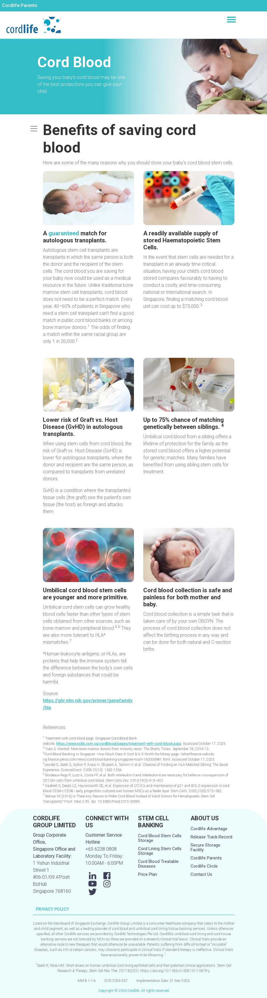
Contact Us (201, 874)
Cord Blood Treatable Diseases (158, 864)
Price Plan (147, 874)
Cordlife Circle (204, 866)
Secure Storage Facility (205, 847)
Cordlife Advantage (209, 828)
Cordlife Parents (19, 5)
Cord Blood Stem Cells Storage (160, 838)
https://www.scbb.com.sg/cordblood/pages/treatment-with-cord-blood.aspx (118, 744)
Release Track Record (211, 837)
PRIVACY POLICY (52, 909)
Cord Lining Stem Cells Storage (160, 851)
